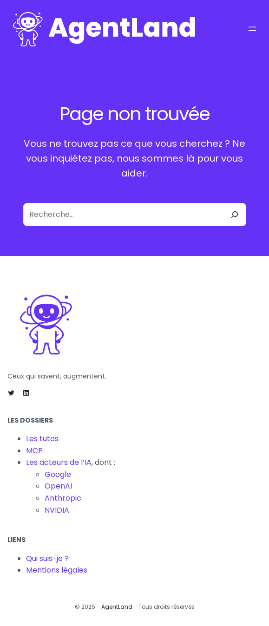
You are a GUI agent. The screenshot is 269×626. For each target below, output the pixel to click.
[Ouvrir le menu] (252, 28)
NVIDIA (57, 510)
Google (58, 474)
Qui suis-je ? (47, 558)
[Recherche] (234, 214)
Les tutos (42, 438)
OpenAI (58, 486)
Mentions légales (56, 570)
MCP (34, 450)
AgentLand (116, 607)
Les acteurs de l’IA (59, 462)
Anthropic (63, 498)
